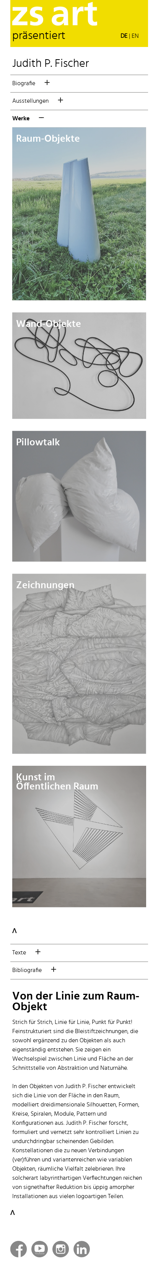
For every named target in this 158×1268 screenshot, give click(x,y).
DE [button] (124, 36)
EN (135, 36)
